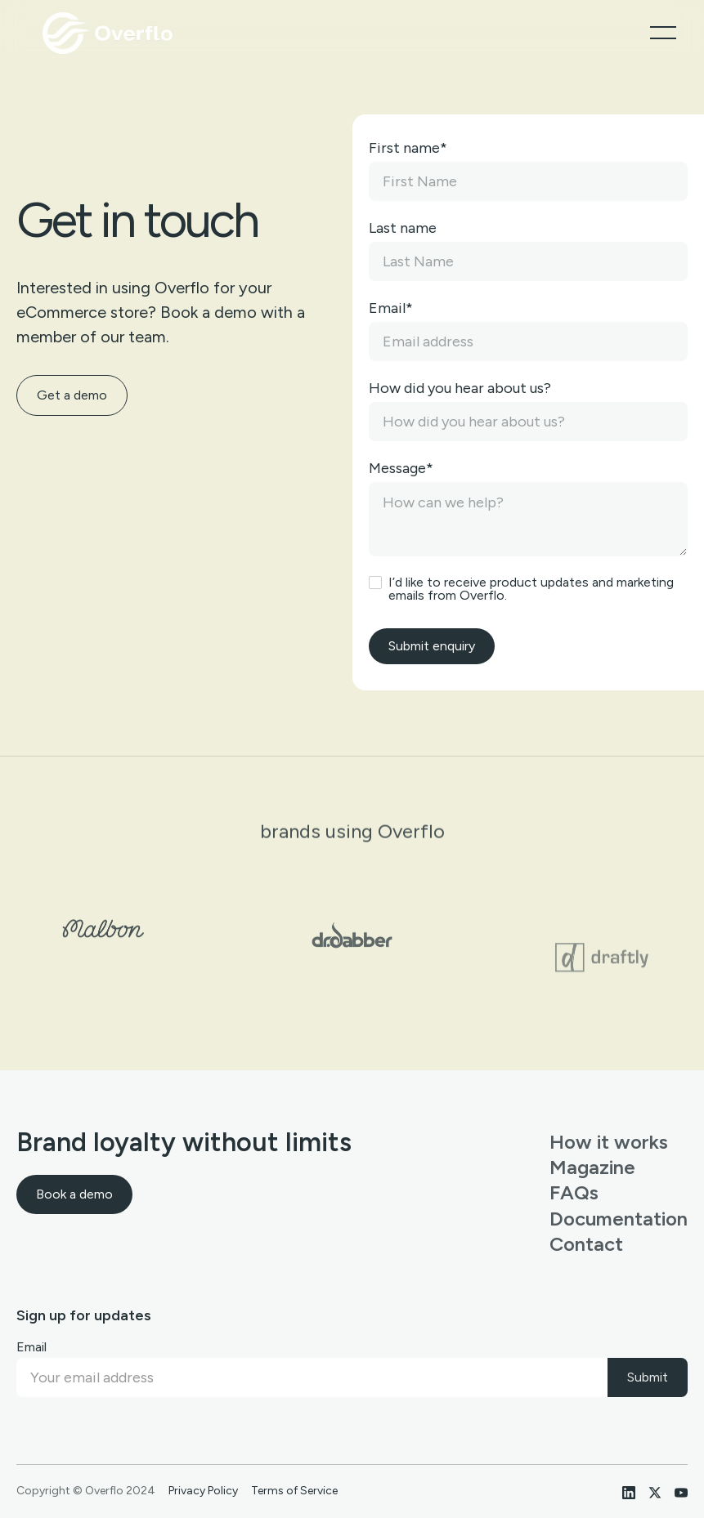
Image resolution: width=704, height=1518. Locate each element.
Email (31, 1347)
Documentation (618, 1218)
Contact (586, 1244)
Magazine (592, 1167)
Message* (401, 468)
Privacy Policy (203, 1491)
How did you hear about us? (460, 388)
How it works (608, 1142)
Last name (403, 228)
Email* (391, 308)
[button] (663, 33)
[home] (109, 32)
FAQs (574, 1192)
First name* (408, 148)
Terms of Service (294, 1491)
